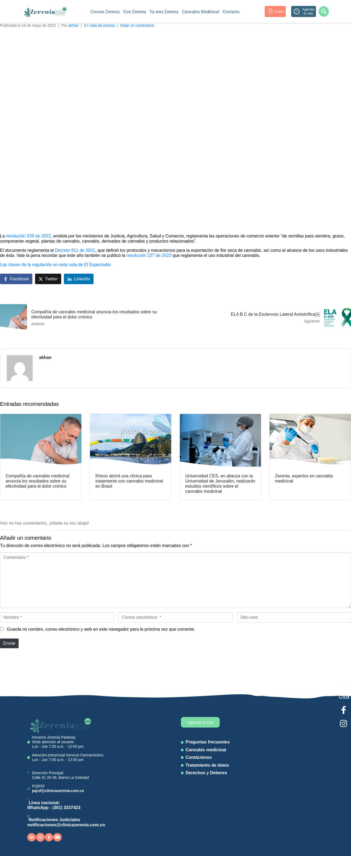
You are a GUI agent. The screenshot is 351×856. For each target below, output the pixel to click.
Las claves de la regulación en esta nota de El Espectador (55, 264)
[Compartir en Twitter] (48, 279)
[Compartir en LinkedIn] (79, 279)
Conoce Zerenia (105, 11)
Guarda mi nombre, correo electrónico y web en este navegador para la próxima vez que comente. (101, 629)
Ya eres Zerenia (164, 11)
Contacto (231, 11)
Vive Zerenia (134, 11)
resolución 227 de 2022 (148, 255)
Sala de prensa (102, 25)
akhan (73, 25)
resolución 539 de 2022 (28, 236)
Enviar (9, 643)
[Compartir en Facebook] (16, 279)
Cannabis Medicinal (200, 11)
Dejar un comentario (137, 25)
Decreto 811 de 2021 (75, 250)
